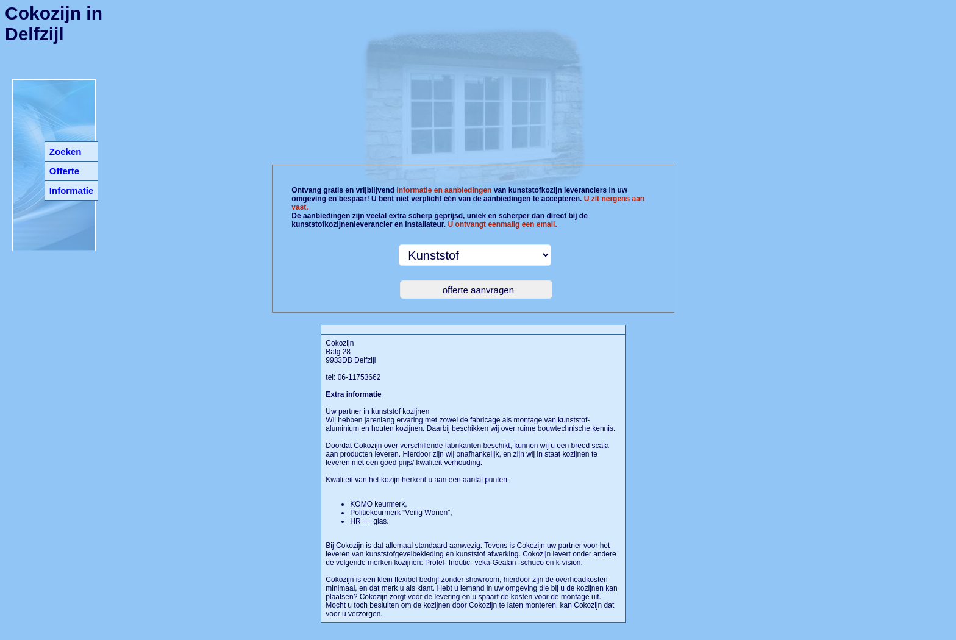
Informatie (71, 190)
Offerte (64, 171)
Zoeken (65, 151)
